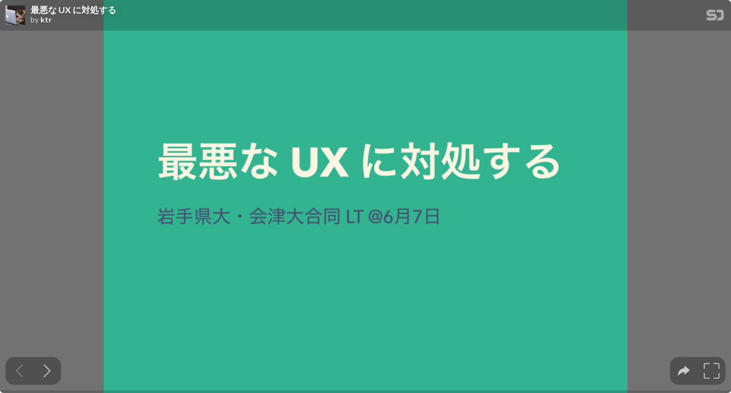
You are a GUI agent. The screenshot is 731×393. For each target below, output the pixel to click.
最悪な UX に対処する (73, 9)
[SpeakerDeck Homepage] (715, 17)
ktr (46, 19)
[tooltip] (684, 371)
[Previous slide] (19, 371)
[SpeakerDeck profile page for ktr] (15, 15)
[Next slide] (47, 371)
